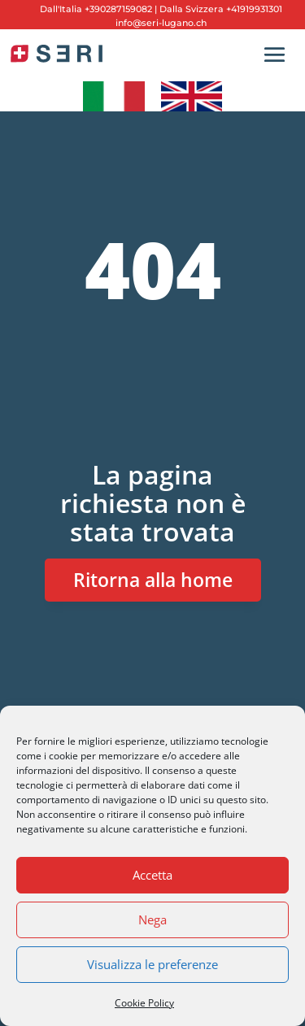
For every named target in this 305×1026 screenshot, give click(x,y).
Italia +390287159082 (105, 9)
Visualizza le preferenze (152, 964)
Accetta (152, 875)
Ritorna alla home (153, 580)
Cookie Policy (144, 1003)
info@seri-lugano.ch (161, 22)
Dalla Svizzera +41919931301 (219, 9)
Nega (152, 919)
